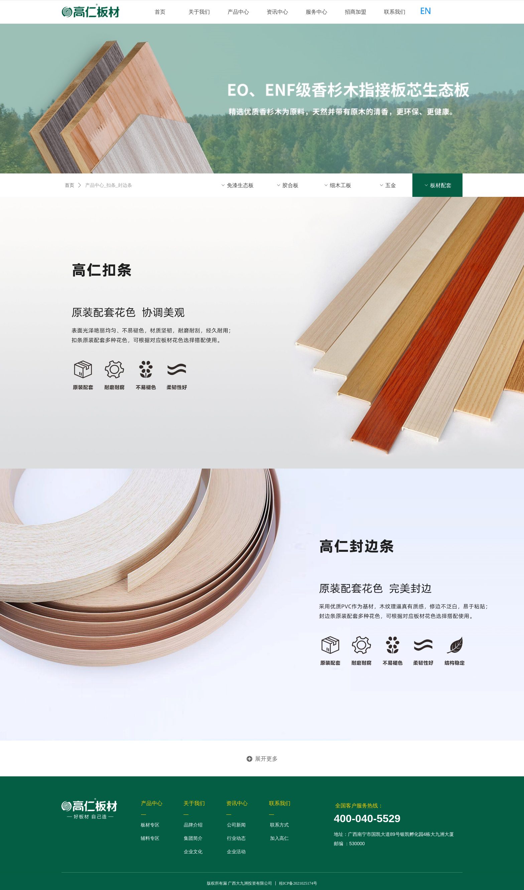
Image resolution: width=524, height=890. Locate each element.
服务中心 (316, 12)
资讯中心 (277, 12)
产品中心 (238, 12)
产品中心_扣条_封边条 (108, 185)
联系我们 (394, 12)
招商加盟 (355, 12)
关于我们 (199, 12)
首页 (160, 12)
